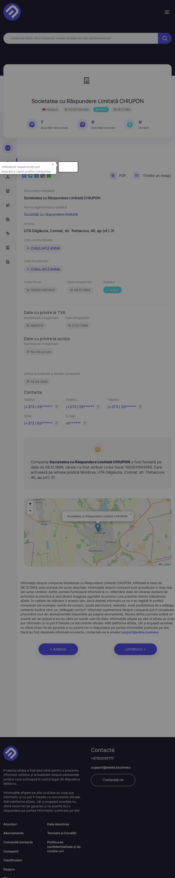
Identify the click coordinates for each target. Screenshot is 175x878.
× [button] (102, 173)
